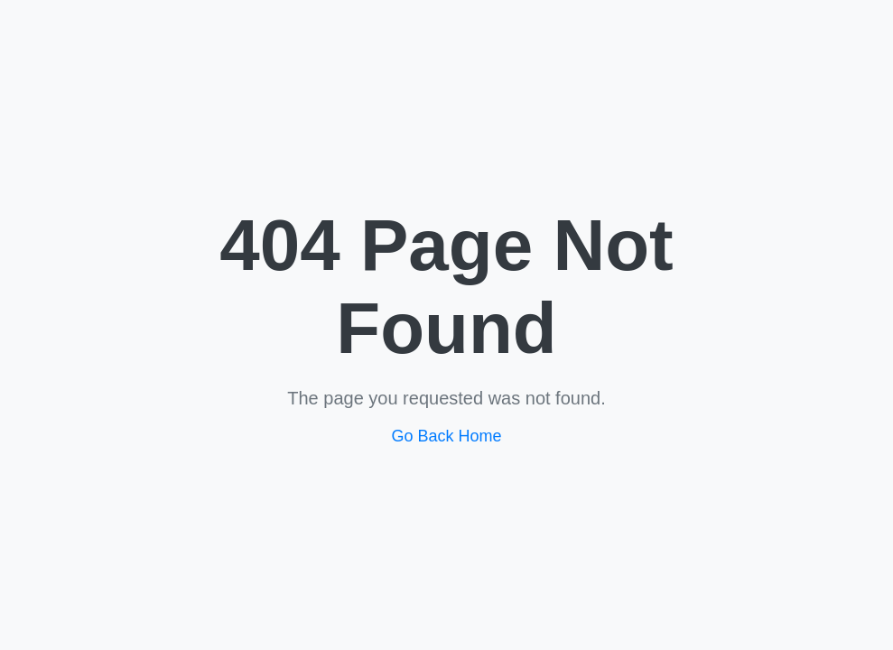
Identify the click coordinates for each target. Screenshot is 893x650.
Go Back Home (446, 436)
